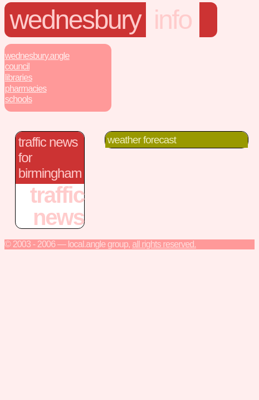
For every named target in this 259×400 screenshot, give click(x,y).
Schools (18, 99)
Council (17, 66)
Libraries (18, 77)
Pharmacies (26, 88)
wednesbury (75, 19)
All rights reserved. (164, 244)
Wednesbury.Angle (37, 56)
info (173, 19)
